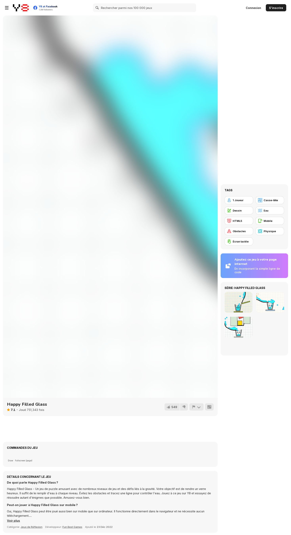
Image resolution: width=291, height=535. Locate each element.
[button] (13, 521)
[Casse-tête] (270, 200)
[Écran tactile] (239, 241)
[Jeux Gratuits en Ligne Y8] (21, 7)
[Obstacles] (239, 231)
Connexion (253, 8)
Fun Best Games (72, 526)
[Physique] (270, 231)
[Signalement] (196, 406)
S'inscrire (276, 8)
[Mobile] (270, 221)
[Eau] (270, 210)
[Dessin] (239, 210)
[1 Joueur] (239, 200)
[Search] (97, 7)
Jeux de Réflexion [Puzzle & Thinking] (31, 526)
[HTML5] (239, 221)
